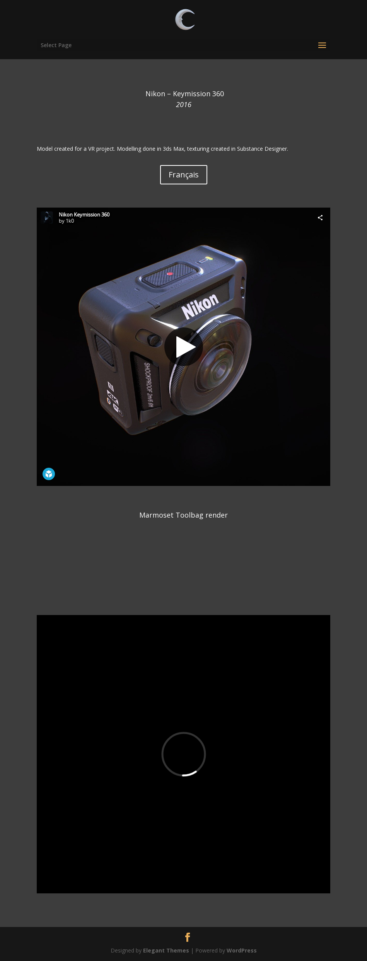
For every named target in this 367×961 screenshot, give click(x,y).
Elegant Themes (166, 950)
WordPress (242, 950)
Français (184, 174)
